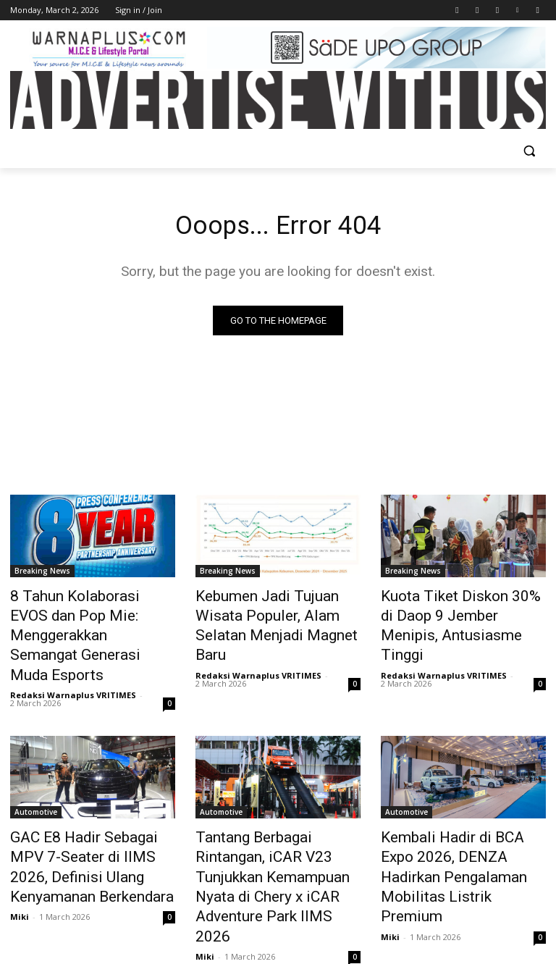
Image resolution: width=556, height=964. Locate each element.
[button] (529, 151)
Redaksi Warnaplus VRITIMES (73, 663)
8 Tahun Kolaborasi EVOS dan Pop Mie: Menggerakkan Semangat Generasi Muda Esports (90, 621)
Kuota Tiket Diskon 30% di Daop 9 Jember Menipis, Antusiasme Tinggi (451, 613)
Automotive (35, 781)
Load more (278, 918)
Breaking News (42, 574)
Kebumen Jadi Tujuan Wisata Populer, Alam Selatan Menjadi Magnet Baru (277, 613)
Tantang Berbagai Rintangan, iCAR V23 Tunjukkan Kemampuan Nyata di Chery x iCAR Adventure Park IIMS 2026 (274, 836)
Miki (19, 870)
